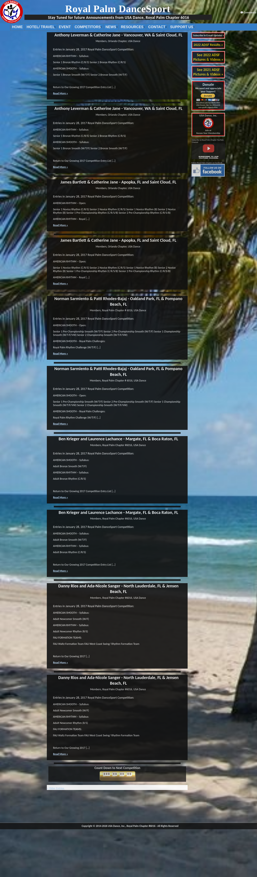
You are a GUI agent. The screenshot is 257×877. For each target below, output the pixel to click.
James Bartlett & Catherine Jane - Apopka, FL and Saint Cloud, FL (118, 182)
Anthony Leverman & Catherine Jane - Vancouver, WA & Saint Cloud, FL (118, 35)
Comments (250, 12)
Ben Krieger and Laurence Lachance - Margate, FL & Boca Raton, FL (118, 439)
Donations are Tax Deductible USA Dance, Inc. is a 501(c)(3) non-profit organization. (208, 104)
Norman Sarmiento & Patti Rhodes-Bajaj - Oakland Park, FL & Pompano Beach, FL (118, 301)
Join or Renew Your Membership (208, 124)
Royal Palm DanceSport (117, 8)
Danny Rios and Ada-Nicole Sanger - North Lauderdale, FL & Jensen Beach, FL (118, 588)
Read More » (60, 93)
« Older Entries (56, 788)
